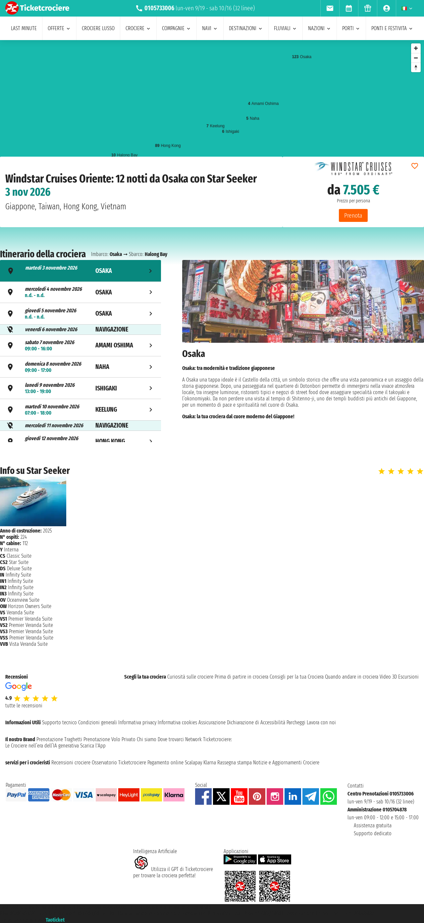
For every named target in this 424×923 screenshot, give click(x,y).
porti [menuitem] (351, 28)
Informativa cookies (177, 722)
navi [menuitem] (210, 28)
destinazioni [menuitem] (246, 28)
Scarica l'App (93, 746)
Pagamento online (165, 762)
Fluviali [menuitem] (285, 28)
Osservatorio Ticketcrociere (119, 762)
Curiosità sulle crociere (190, 677)
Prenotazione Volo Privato (109, 739)
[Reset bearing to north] (416, 67)
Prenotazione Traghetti (59, 739)
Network (193, 739)
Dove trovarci (171, 739)
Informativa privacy (137, 722)
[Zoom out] (416, 58)
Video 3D (388, 677)
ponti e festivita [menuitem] (392, 28)
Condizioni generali (97, 722)
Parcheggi (296, 722)
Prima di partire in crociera (241, 677)
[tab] (80, 271)
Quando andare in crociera (351, 677)
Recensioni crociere (70, 762)
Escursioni (408, 677)
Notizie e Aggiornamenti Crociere (286, 762)
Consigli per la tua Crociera (297, 677)
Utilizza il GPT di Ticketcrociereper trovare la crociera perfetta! (173, 872)
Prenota (353, 215)
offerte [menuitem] (59, 28)
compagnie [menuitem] (176, 28)
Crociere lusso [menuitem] (98, 28)
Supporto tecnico (59, 722)
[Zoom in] (416, 48)
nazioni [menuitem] (319, 28)
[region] (212, 106)
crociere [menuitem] (138, 28)
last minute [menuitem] (24, 28)
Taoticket (55, 920)
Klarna (209, 762)
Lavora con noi (321, 722)
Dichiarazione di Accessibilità (256, 722)
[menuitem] (329, 8)
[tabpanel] (303, 352)
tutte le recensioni (23, 705)
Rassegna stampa (234, 762)
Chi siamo (146, 739)
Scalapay (193, 762)
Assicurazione (212, 722)
